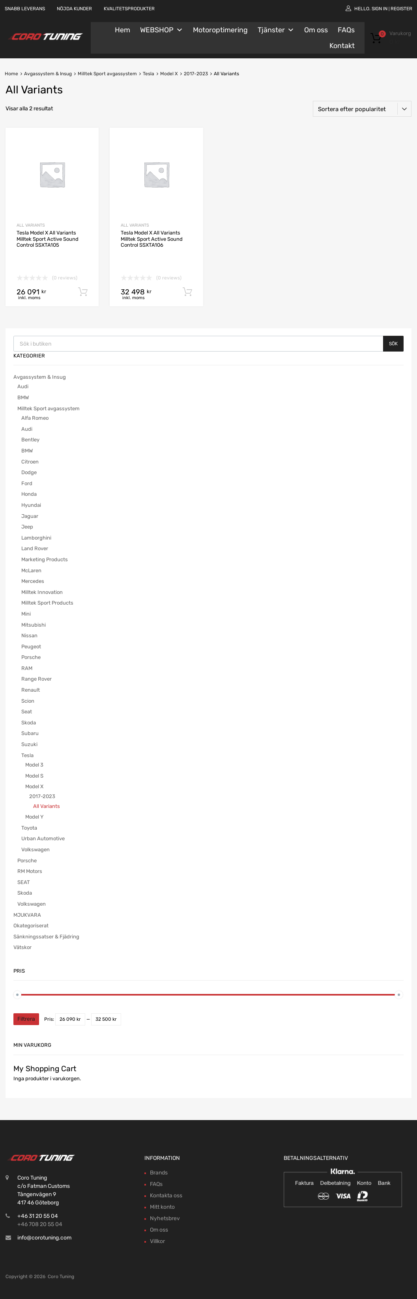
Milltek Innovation (42, 592)
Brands (159, 1172)
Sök (393, 343)
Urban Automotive (43, 838)
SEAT (23, 882)
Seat (26, 712)
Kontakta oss (166, 1195)
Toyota (29, 828)
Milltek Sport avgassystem (107, 73)
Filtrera (26, 1019)
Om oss (316, 30)
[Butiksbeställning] (362, 109)
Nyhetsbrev (165, 1218)
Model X (169, 73)
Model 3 (34, 765)
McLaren (31, 570)
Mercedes (32, 581)
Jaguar (29, 516)
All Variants (31, 225)
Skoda (28, 723)
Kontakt (342, 45)
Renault (30, 690)
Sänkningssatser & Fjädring (46, 937)
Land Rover (34, 548)
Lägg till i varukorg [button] (83, 292)
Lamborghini (36, 538)
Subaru (30, 733)
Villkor (157, 1241)
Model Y (34, 817)
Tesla (148, 73)
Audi (22, 386)
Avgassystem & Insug (48, 73)
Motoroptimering (220, 30)
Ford (26, 483)
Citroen (30, 462)
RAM (26, 668)
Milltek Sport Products (47, 603)
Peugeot (31, 647)
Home (11, 73)
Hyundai (31, 505)
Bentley (30, 440)
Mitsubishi (33, 625)
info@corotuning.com (44, 1237)
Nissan (29, 635)
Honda (29, 494)
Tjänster (276, 30)
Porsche (31, 657)
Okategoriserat (31, 926)
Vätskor (22, 947)
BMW (23, 397)
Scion (27, 701)
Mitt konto (162, 1207)
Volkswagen (35, 849)
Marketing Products (44, 559)
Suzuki (29, 744)
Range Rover (36, 679)
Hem (122, 30)
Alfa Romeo (35, 418)
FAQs (346, 30)
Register (401, 8)
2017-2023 (196, 73)
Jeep (27, 527)
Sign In (379, 8)
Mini (26, 614)
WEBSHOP (161, 30)
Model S (34, 776)
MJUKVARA (27, 915)
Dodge (29, 472)
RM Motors (29, 871)
